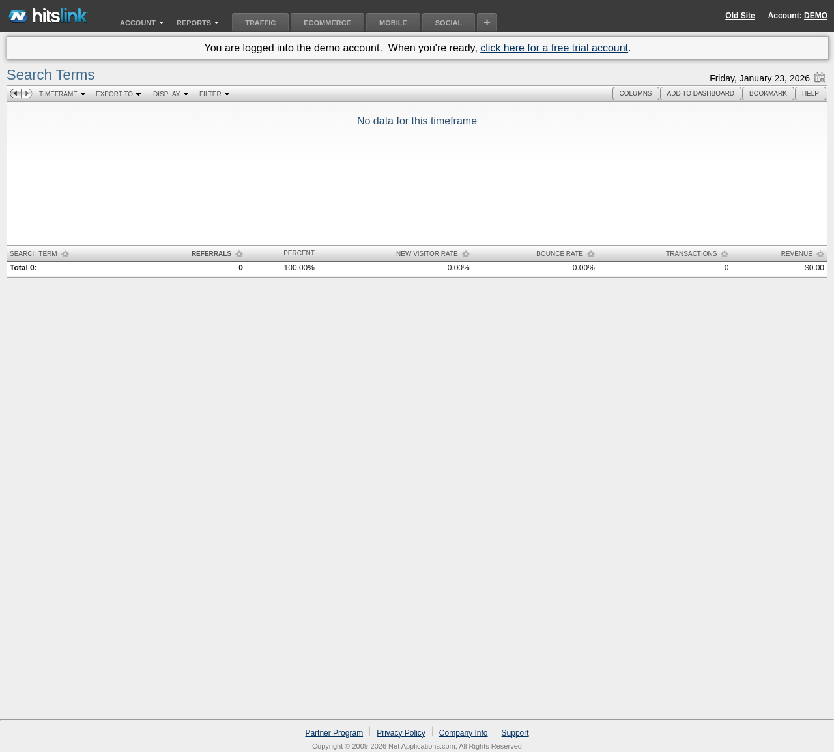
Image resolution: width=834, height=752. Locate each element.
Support (515, 733)
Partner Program (334, 733)
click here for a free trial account (554, 47)
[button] (635, 93)
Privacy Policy (401, 733)
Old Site (740, 15)
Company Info (463, 733)
